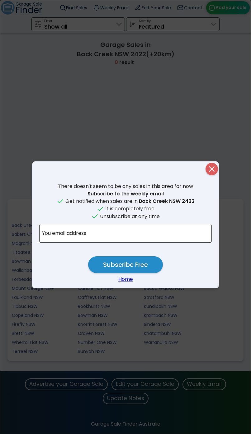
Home (125, 279)
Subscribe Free (125, 264)
